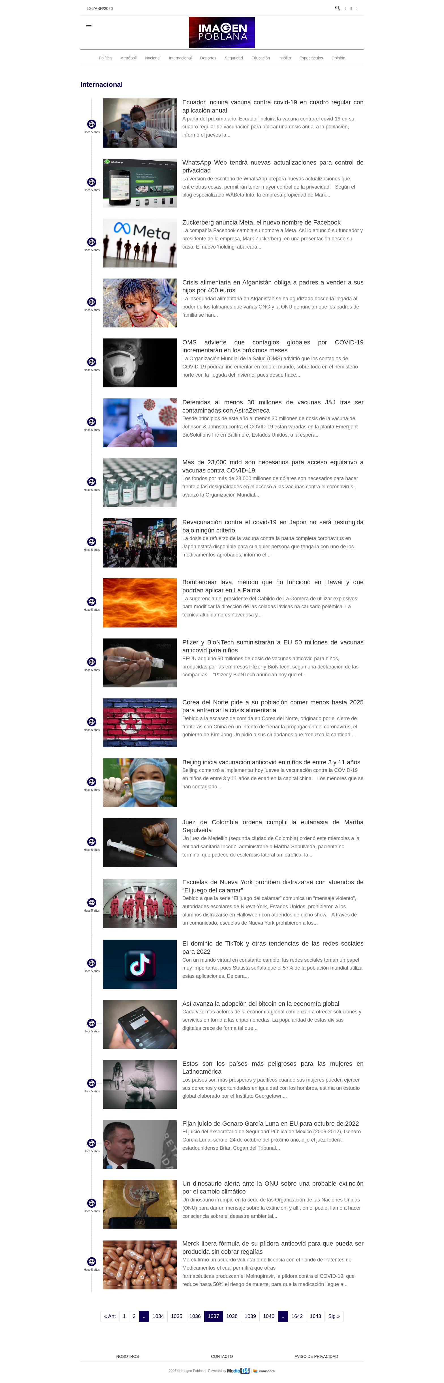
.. (144, 1316)
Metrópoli (128, 58)
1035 (176, 1316)
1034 (158, 1316)
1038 (232, 1316)
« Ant (110, 1316)
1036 (195, 1316)
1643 (315, 1316)
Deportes (208, 58)
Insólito (284, 58)
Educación (260, 58)
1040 (268, 1316)
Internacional (180, 58)
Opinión (338, 58)
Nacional (152, 58)
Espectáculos (311, 58)
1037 (213, 1316)
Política (105, 58)
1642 (297, 1316)
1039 (250, 1316)
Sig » (334, 1316)
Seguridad (234, 58)
